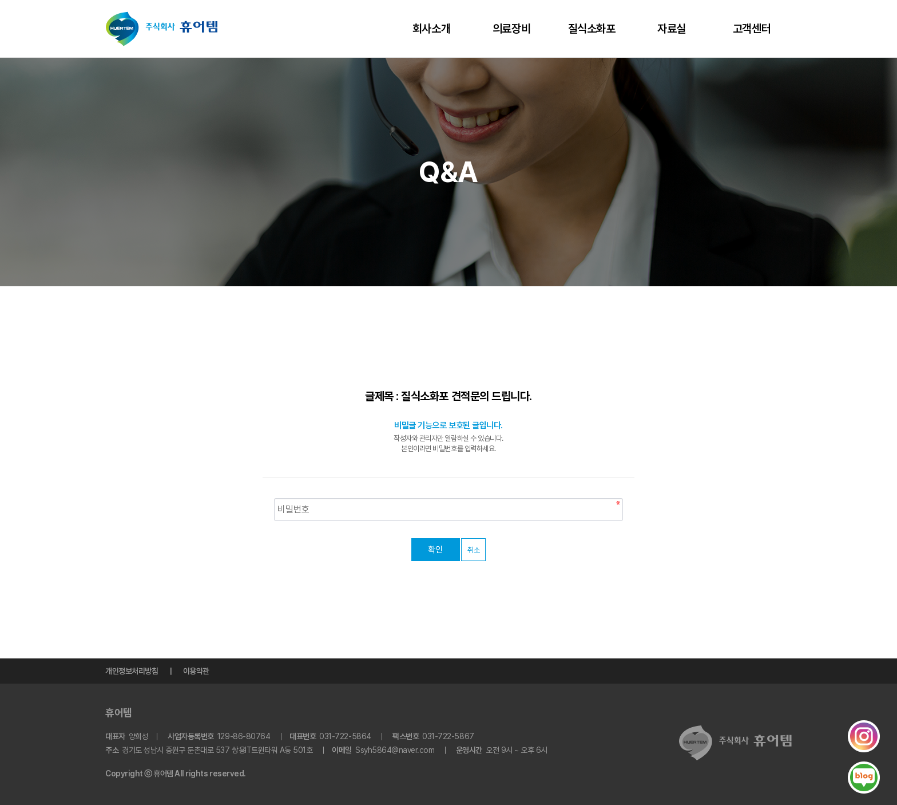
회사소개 (431, 28)
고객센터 (752, 28)
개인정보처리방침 (131, 671)
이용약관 (196, 671)
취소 (473, 550)
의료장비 (511, 28)
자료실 (671, 28)
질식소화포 (592, 28)
